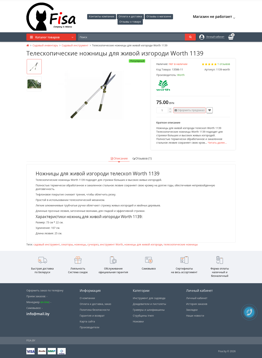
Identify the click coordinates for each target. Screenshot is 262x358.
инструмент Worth (111, 244)
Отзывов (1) (142, 158)
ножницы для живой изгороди (143, 244)
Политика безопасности (95, 309)
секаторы (67, 244)
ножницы (80, 244)
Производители (89, 327)
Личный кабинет (196, 298)
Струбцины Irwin (143, 315)
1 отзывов (223, 64)
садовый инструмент (46, 244)
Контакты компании (101, 16)
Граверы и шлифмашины (149, 309)
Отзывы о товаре (130, 21)
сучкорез (93, 244)
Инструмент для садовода (149, 298)
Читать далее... (217, 142)
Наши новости (195, 315)
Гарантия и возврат (92, 315)
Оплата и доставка (130, 16)
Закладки (192, 309)
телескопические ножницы (181, 244)
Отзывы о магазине (158, 16)
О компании (87, 298)
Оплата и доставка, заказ (95, 304)
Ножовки (138, 321)
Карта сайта (87, 321)
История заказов (196, 304)
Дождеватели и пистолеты (149, 304)
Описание (119, 158)
